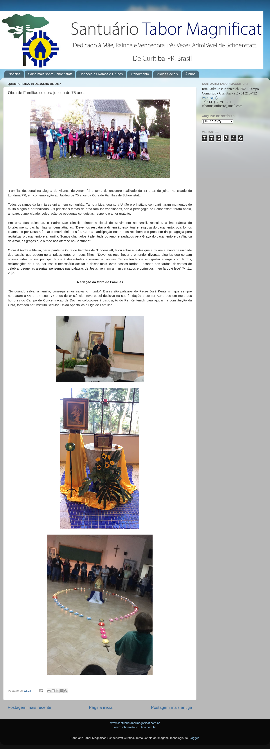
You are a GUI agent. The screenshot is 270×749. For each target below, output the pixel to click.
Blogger (194, 738)
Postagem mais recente (29, 707)
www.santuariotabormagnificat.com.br (135, 723)
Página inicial (101, 707)
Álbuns (190, 74)
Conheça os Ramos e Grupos (101, 74)
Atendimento (139, 74)
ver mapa (209, 98)
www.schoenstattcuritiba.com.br (135, 727)
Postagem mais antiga (171, 707)
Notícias (14, 74)
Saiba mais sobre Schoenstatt (50, 74)
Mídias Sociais (167, 74)
